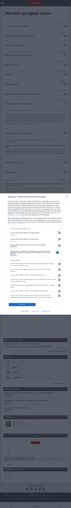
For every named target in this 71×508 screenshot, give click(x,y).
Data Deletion (25, 311)
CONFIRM (22, 304)
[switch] (58, 233)
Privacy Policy (46, 311)
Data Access (35, 311)
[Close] (67, 197)
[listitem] (35, 229)
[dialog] (35, 254)
